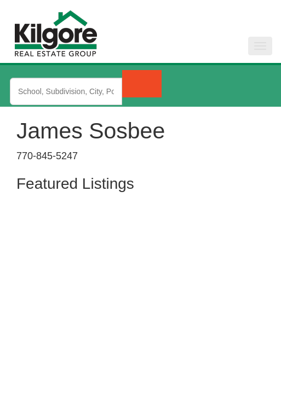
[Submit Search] (142, 83)
